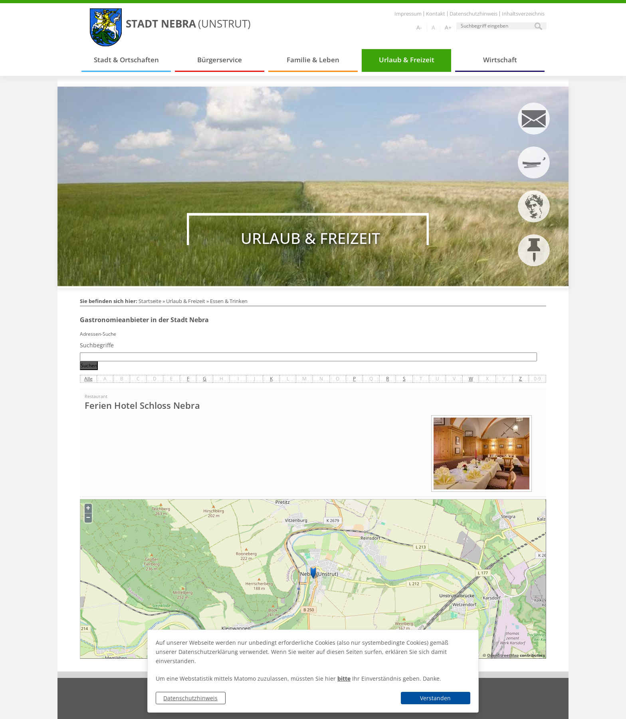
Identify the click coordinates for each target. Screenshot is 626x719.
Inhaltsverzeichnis (523, 13)
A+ (448, 27)
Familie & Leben (313, 59)
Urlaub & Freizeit (406, 59)
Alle (88, 378)
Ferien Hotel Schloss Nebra (142, 405)
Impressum (408, 13)
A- (419, 27)
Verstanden (435, 698)
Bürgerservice (219, 59)
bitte (344, 678)
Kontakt (435, 13)
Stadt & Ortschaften (126, 59)
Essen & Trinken (229, 301)
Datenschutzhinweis (190, 698)
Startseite (150, 301)
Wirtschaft (500, 59)
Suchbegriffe (97, 345)
